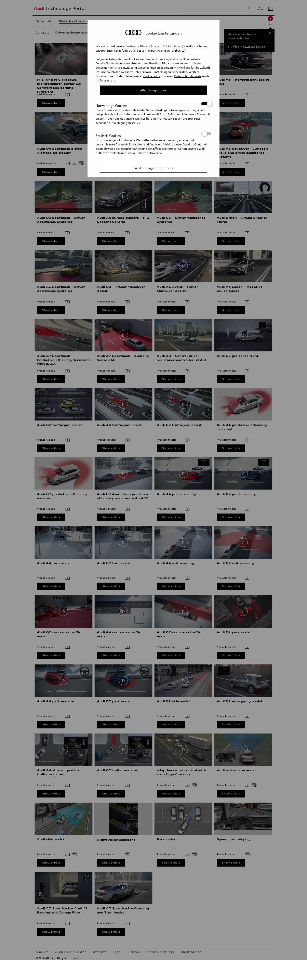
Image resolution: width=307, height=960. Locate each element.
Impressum (107, 80)
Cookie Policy (151, 76)
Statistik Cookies (153, 133)
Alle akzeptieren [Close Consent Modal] (153, 90)
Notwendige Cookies (153, 103)
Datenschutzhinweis (187, 76)
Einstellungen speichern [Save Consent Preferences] (153, 168)
